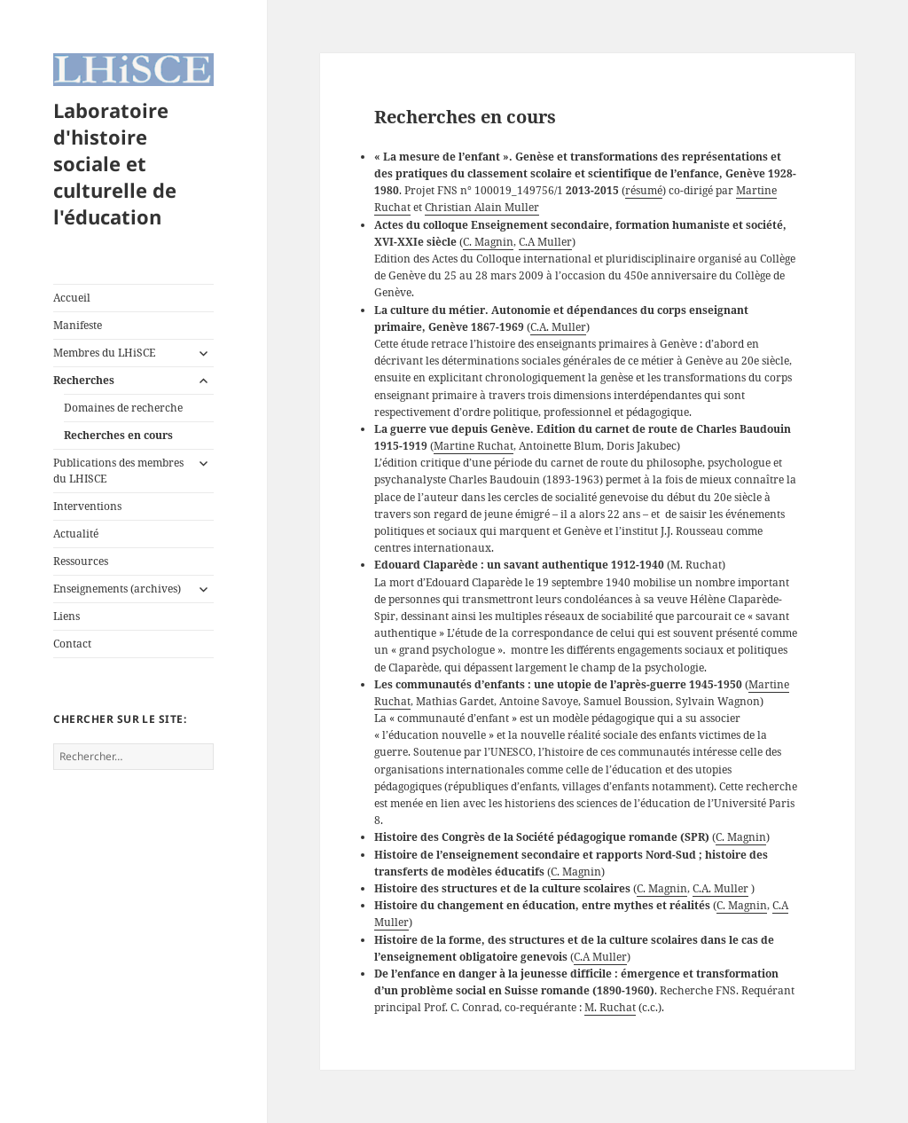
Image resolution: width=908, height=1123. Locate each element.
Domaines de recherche (123, 407)
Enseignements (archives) (117, 588)
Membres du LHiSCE (104, 352)
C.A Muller (545, 241)
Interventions (87, 506)
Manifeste (77, 325)
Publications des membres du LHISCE (118, 470)
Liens (66, 616)
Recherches (83, 380)
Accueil (71, 297)
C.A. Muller (558, 326)
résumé (643, 190)
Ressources (80, 561)
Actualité (75, 533)
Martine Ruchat (473, 445)
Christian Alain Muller (482, 207)
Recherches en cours (118, 435)
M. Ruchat (610, 1007)
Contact (72, 643)
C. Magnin (488, 241)
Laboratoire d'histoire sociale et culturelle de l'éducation (114, 163)
